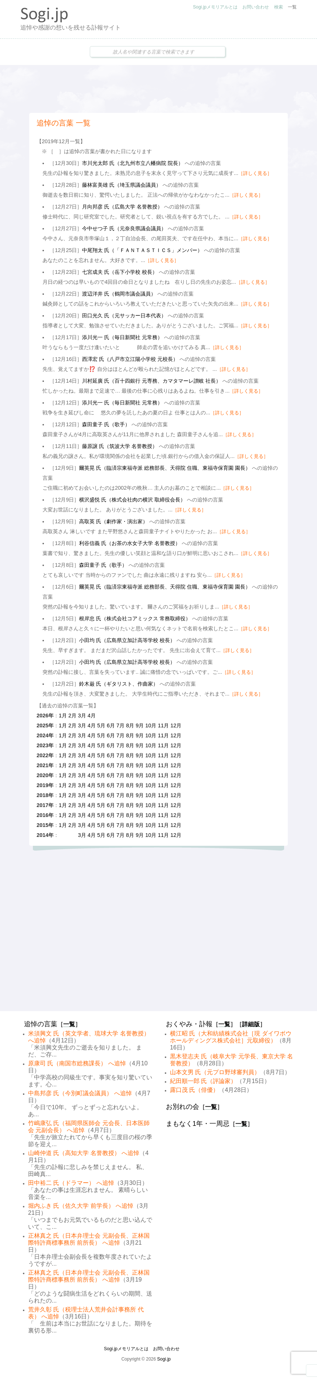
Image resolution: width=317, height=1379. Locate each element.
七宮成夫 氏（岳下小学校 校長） (119, 272)
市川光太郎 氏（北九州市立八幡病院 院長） (132, 163)
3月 (82, 715)
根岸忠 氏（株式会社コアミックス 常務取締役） (135, 618)
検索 (278, 7)
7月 (120, 725)
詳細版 (251, 1024)
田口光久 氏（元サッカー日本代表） (124, 315)
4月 (92, 715)
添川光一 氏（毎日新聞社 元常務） (122, 337)
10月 (150, 725)
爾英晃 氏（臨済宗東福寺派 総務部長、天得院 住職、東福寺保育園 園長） (164, 468)
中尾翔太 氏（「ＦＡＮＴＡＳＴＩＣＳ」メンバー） (142, 250)
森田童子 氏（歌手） (106, 424)
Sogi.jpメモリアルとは (215, 7)
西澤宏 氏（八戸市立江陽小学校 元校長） (130, 359)
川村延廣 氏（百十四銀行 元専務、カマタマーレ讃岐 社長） (151, 381)
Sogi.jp (164, 1359)
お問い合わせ (255, 7)
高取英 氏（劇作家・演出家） (113, 521)
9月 (140, 725)
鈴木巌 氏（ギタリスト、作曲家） (118, 684)
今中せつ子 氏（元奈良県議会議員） (124, 228)
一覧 (292, 7)
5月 (101, 725)
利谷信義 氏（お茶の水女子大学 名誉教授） (129, 543)
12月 (175, 725)
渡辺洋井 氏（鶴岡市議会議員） (119, 294)
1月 (63, 715)
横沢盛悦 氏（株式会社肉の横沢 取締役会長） (132, 500)
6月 (111, 725)
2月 (72, 715)
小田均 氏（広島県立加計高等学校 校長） (127, 640)
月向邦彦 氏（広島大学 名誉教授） (122, 207)
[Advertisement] (158, 89)
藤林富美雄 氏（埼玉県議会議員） (121, 185)
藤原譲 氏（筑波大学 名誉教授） (119, 446)
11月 (163, 725)
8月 (130, 725)
